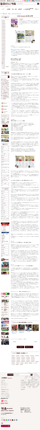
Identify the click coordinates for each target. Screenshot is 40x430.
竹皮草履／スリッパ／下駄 (4, 162)
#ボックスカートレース (5, 91)
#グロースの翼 (6, 86)
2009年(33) (18, 360)
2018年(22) (23, 357)
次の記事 (35, 341)
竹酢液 (2, 148)
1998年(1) (3, 59)
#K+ (7, 81)
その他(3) (21, 364)
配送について (3, 382)
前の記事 (14, 341)
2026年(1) (13, 355)
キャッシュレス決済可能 (5, 396)
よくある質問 (25, 9)
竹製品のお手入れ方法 (5, 389)
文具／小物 (3, 170)
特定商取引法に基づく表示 (25, 382)
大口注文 (2, 251)
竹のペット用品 (3, 183)
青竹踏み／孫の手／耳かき (4, 165)
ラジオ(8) (13, 364)
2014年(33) (18, 358)
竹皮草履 (33, 151)
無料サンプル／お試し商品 (4, 256)
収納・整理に (3, 210)
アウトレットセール (4, 220)
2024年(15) (22, 355)
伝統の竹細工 (3, 247)
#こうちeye (7, 84)
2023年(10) (27, 355)
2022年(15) (32, 355)
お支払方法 (3, 380)
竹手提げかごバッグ (4, 159)
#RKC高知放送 (5, 83)
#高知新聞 (4, 98)
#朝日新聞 (4, 95)
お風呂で (2, 193)
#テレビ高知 (3, 90)
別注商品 (2, 249)
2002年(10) (28, 361)
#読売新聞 (5, 96)
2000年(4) (37, 361)
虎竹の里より (31, 9)
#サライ (2, 87)
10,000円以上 (4, 230)
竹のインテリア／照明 (4, 175)
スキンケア (3, 195)
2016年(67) (33, 357)
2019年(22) (18, 357)
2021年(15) (37, 355)
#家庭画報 (5, 92)
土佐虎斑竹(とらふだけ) (15, 50)
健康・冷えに (3, 197)
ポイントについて (4, 385)
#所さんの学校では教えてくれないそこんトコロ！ (5, 93)
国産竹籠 (2, 157)
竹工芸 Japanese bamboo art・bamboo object (4, 180)
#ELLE (5, 80)
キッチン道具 (3, 153)
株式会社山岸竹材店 (16, 49)
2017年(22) (28, 357)
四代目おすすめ (3, 216)
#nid (1, 83)
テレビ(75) (3, 65)
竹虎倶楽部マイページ (8, 6)
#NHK (8, 82)
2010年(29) (13, 360)
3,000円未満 (4, 226)
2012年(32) (28, 358)
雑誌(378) (3, 62)
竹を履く (2, 201)
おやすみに (3, 199)
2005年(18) (13, 361)
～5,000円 (3, 227)
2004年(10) (18, 361)
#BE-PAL (2, 79)
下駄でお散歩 (3, 203)
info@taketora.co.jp (27, 412)
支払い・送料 (14, 9)
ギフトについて (3, 387)
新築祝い (3, 238)
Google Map (3, 414)
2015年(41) (13, 358)
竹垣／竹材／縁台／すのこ (4, 168)
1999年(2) (3, 58)
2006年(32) (33, 360)
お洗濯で (2, 208)
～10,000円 (4, 229)
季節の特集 (3, 253)
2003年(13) (23, 361)
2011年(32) (33, 358)
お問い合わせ (23, 385)
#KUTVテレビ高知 (4, 82)
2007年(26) (28, 360)
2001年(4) (32, 361)
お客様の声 (20, 9)
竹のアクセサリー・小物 (4, 173)
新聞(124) (3, 63)
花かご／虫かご (3, 177)
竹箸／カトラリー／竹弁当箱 (4, 151)
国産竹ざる (3, 155)
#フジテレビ (7, 90)
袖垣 (36, 236)
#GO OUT (5, 81)
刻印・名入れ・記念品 (4, 218)
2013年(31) (23, 358)
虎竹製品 (2, 245)
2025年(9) (17, 355)
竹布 (2, 185)
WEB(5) (17, 364)
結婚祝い (3, 235)
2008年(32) (23, 360)
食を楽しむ (3, 191)
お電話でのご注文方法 (5, 393)
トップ (3, 9)
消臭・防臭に (3, 212)
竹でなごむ (3, 214)
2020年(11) (13, 357)
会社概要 (8, 9)
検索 (5, 125)
